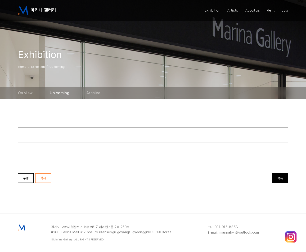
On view (25, 93)
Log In (287, 10)
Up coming (59, 93)
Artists (232, 10)
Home (22, 66)
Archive (93, 93)
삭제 (43, 178)
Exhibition (212, 10)
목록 (280, 178)
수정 (26, 178)
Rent (270, 10)
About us (252, 10)
